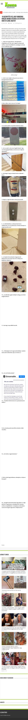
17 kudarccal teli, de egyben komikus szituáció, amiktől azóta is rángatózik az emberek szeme (14, 572)
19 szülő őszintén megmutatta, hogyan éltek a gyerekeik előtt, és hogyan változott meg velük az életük (14, 668)
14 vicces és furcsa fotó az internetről (11, 590)
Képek (11, 23)
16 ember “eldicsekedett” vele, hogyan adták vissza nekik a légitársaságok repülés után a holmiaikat (13, 609)
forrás (3, 545)
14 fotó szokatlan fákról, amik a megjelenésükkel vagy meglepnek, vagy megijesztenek (12, 648)
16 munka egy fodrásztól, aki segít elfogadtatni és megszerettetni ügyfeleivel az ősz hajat (14, 628)
